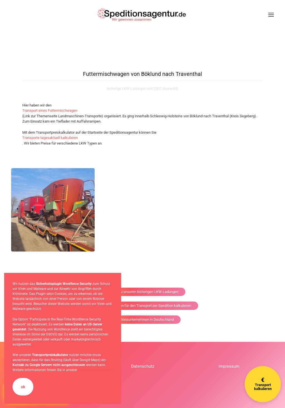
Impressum (228, 366)
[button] (271, 14)
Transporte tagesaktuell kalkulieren (50, 138)
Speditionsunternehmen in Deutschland (143, 319)
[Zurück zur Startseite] (142, 14)
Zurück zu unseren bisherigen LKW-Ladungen (142, 292)
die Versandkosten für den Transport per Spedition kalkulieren (142, 305)
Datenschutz (142, 366)
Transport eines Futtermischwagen (49, 110)
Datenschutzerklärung (94, 370)
